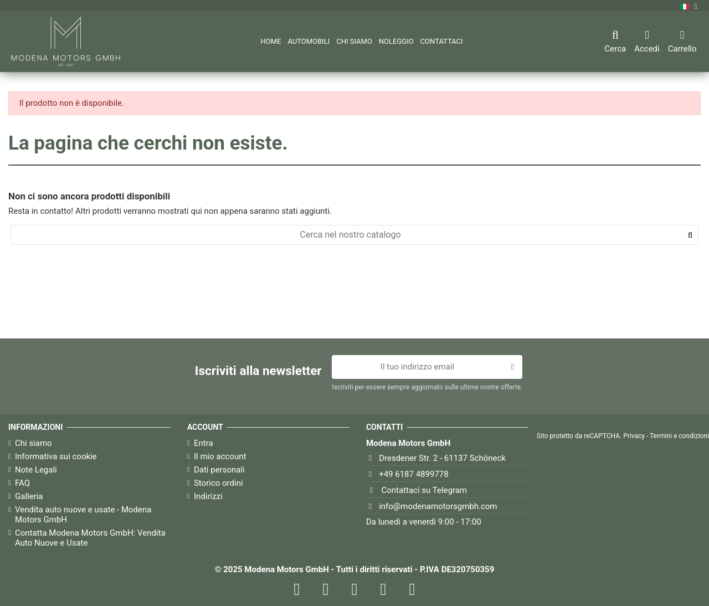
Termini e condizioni (679, 436)
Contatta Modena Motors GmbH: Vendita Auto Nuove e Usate (90, 538)
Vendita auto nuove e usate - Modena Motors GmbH (83, 515)
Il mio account (220, 456)
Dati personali (219, 470)
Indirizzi (208, 496)
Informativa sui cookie (56, 456)
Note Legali (36, 470)
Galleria (29, 496)
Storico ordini (218, 483)
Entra (203, 443)
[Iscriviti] (512, 367)
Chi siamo (33, 443)
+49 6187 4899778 (414, 474)
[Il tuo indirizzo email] (417, 367)
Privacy (634, 436)
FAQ (22, 483)
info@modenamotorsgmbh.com (438, 506)
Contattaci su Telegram (424, 490)
